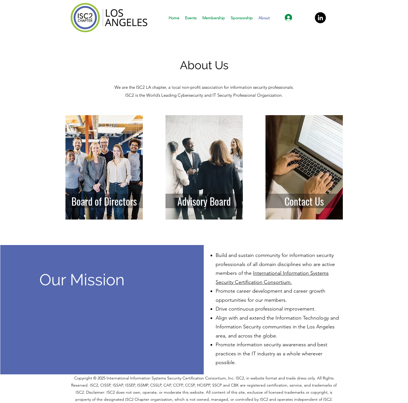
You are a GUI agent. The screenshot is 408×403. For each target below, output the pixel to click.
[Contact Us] (304, 201)
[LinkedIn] (320, 17)
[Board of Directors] (104, 201)
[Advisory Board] (204, 201)
